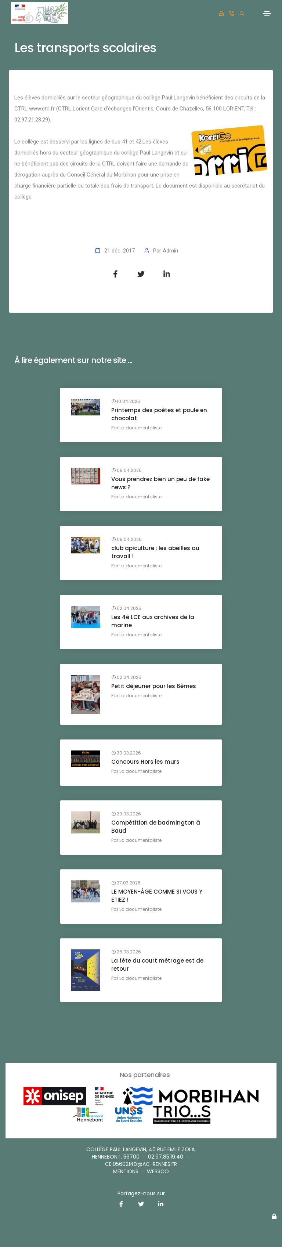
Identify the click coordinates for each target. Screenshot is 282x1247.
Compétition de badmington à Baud (155, 827)
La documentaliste (140, 428)
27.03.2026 (126, 883)
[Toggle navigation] (267, 13)
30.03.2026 (126, 753)
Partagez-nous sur (141, 1193)
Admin (170, 250)
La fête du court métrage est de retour (157, 964)
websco (158, 1171)
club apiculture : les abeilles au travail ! (155, 552)
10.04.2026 (125, 401)
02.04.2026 (126, 608)
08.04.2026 (126, 470)
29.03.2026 (126, 814)
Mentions (125, 1171)
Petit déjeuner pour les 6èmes (153, 686)
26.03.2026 (126, 952)
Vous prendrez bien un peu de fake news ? (160, 483)
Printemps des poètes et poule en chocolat (159, 414)
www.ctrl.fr (42, 108)
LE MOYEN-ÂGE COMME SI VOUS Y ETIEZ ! (156, 896)
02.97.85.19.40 (165, 1156)
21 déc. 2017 (119, 250)
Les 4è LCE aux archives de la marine (152, 621)
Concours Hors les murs (145, 762)
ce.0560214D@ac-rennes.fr (141, 1164)
